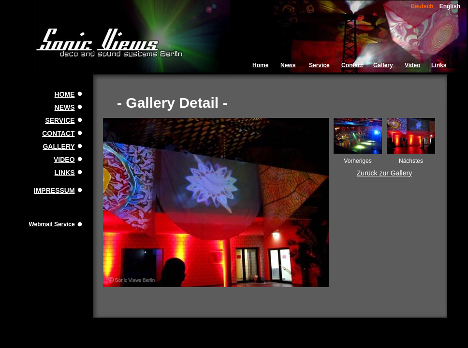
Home (260, 65)
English (449, 6)
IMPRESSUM (54, 190)
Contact (352, 65)
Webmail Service (51, 224)
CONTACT (58, 133)
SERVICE (59, 120)
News (287, 65)
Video (412, 65)
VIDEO (64, 159)
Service (319, 65)
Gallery (383, 65)
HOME (65, 94)
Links (438, 65)
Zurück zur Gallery (384, 173)
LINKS (65, 172)
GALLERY (58, 146)
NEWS (65, 107)
